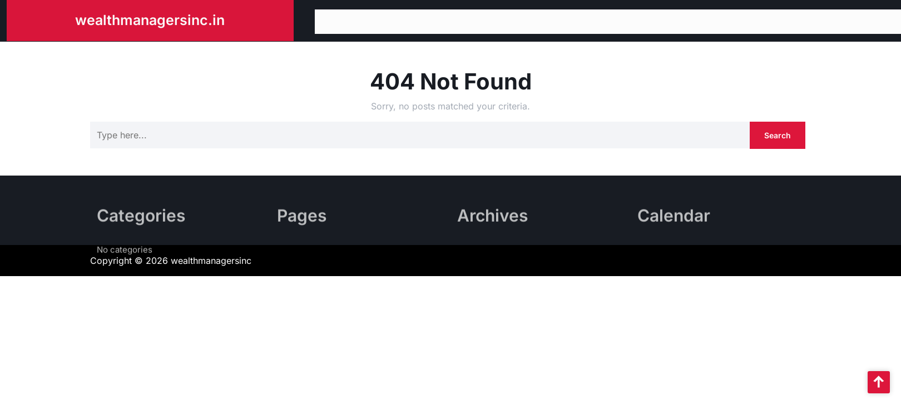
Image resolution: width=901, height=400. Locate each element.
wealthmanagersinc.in (150, 18)
